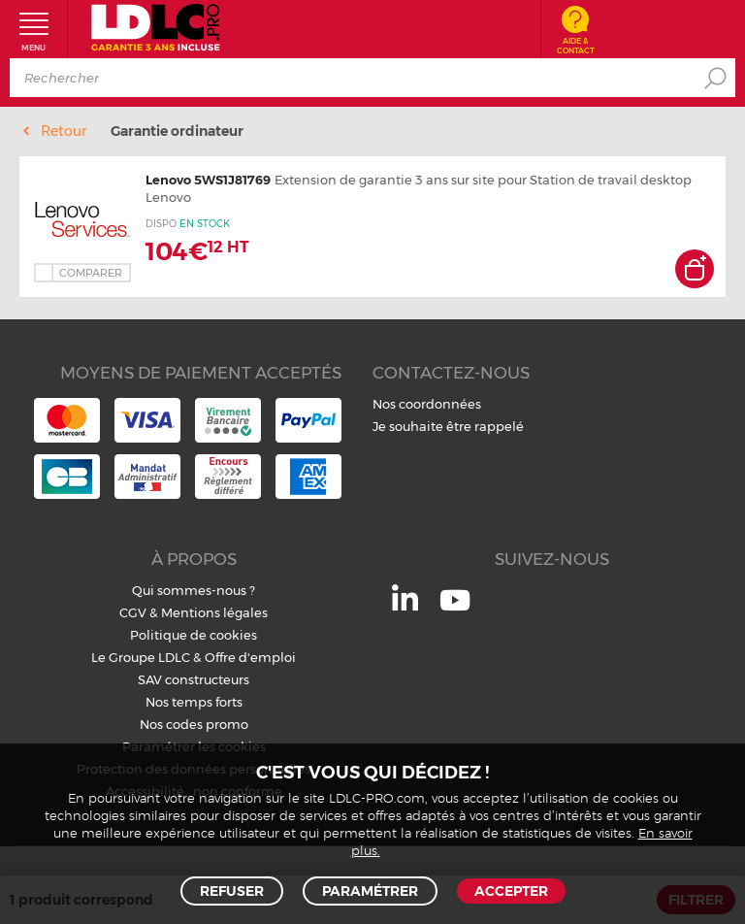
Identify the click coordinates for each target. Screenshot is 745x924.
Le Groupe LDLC (140, 657)
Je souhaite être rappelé (448, 426)
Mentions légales (214, 612)
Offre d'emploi (250, 657)
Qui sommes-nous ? (193, 590)
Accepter (511, 891)
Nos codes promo (194, 724)
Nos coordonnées (426, 404)
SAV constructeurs (193, 679)
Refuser (232, 891)
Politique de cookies (193, 635)
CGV (132, 612)
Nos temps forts (194, 702)
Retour (63, 131)
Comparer (90, 273)
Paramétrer (370, 891)
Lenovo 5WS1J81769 (208, 179)
